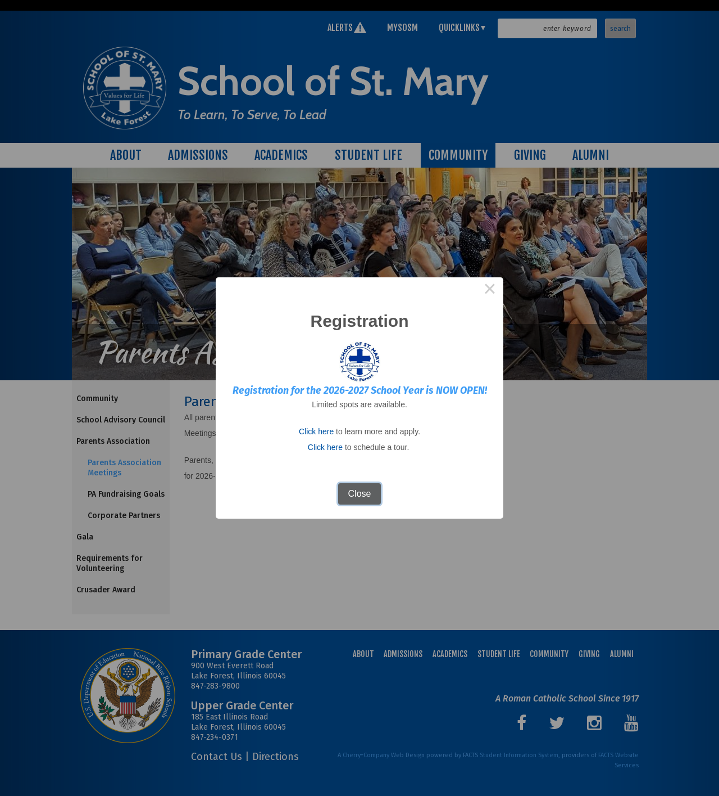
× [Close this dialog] (490, 290)
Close (359, 493)
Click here (316, 431)
